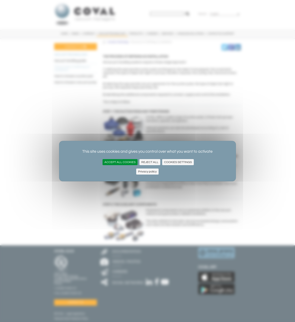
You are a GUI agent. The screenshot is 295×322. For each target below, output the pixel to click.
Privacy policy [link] (147, 171)
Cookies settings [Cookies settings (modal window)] (178, 162)
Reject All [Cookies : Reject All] (149, 162)
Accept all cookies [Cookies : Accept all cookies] (120, 162)
